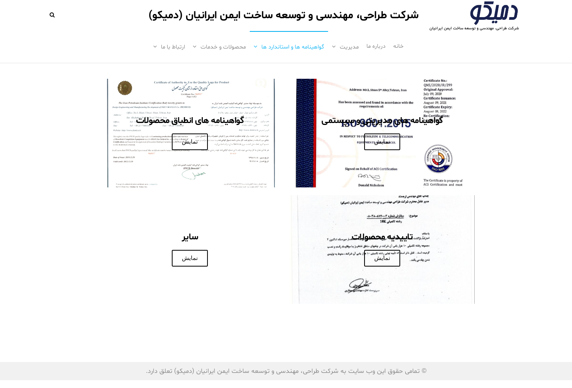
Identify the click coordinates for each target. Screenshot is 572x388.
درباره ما (375, 46)
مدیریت (349, 47)
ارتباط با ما (173, 47)
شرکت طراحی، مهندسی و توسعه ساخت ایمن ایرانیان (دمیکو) (283, 15)
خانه (398, 46)
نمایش (382, 141)
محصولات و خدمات (223, 47)
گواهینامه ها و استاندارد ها (292, 47)
